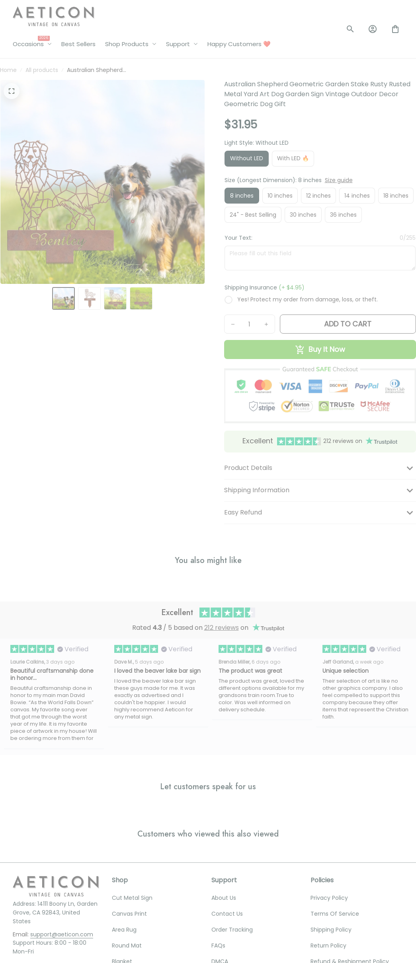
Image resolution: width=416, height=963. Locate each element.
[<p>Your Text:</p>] (320, 258)
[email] (61, 934)
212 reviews (221, 627)
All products (41, 70)
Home (8, 70)
